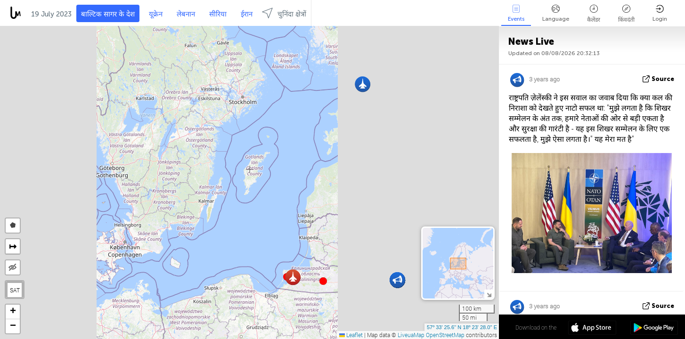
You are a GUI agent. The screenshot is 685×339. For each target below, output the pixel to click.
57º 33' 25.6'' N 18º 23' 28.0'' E (462, 327)
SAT (15, 290)
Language (555, 13)
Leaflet (351, 335)
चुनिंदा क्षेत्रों (284, 13)
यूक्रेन (156, 14)
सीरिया (218, 14)
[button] (323, 281)
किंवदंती (626, 14)
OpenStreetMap (445, 335)
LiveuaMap (411, 335)
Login (659, 13)
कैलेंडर (593, 14)
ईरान (247, 14)
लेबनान (186, 14)
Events (516, 13)
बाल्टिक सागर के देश (108, 14)
